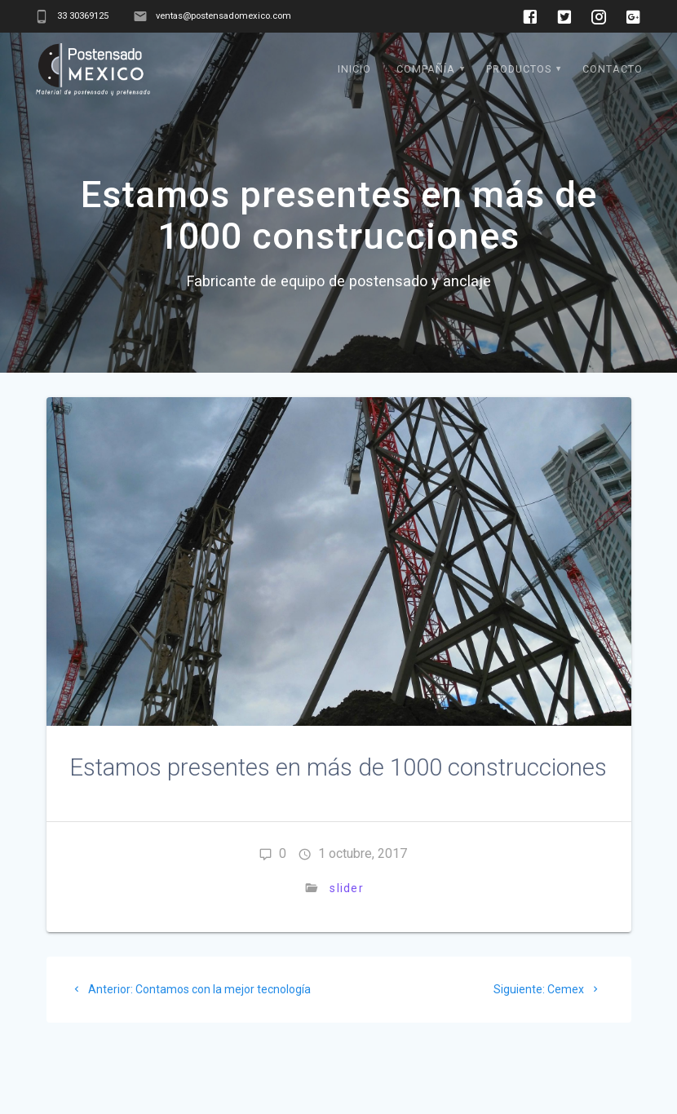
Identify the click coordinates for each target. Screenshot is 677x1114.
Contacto (612, 69)
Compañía (425, 69)
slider (347, 888)
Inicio (354, 69)
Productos (518, 69)
